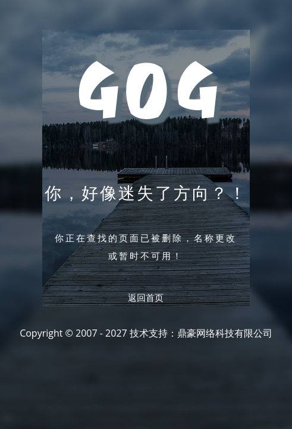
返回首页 (146, 297)
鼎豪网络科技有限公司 (224, 333)
